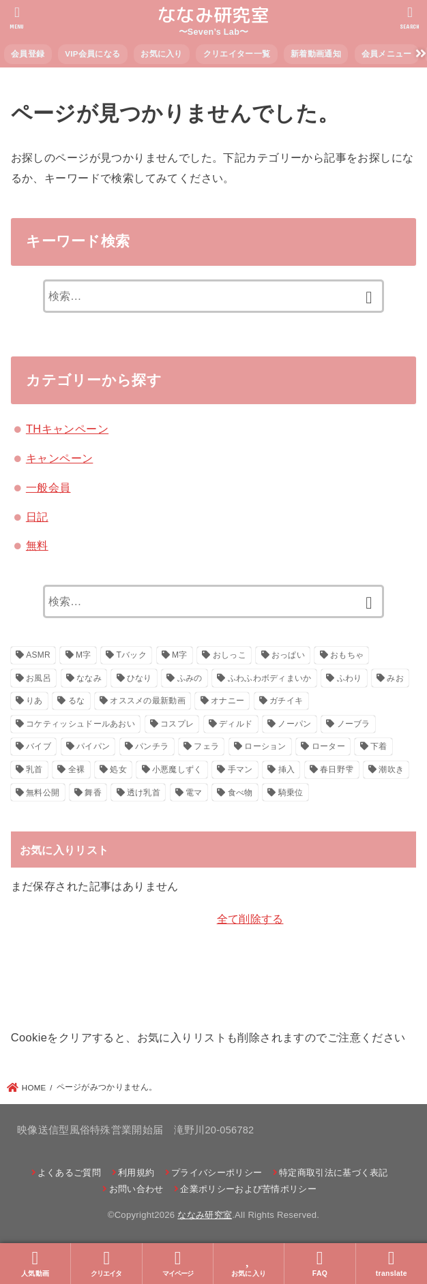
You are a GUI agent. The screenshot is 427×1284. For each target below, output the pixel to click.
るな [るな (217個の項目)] (76, 700)
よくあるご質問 (69, 1172)
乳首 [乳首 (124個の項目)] (34, 769)
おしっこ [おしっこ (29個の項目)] (229, 655)
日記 (37, 516)
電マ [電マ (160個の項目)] (194, 792)
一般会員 (48, 487)
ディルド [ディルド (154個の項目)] (235, 724)
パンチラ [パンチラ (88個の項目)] (151, 746)
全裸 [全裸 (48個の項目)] (76, 769)
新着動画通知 (316, 54)
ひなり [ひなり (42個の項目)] (139, 678)
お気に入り (162, 54)
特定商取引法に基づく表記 (333, 1172)
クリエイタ (106, 1263)
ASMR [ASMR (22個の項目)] (38, 655)
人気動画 (35, 1263)
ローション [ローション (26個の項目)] (265, 746)
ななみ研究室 (213, 15)
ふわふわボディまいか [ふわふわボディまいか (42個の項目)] (270, 678)
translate (391, 1263)
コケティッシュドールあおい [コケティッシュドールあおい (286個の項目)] (80, 724)
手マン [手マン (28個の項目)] (240, 769)
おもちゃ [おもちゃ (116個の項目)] (347, 655)
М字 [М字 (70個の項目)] (180, 655)
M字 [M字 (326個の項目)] (83, 655)
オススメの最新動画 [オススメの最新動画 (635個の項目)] (148, 700)
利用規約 (136, 1172)
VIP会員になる (92, 54)
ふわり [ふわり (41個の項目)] (349, 678)
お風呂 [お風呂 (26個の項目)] (38, 678)
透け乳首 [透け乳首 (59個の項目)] (143, 792)
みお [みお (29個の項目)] (395, 678)
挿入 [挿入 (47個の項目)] (286, 769)
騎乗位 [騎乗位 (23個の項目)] (291, 792)
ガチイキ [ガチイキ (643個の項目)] (286, 700)
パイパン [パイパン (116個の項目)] (93, 746)
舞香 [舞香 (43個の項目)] (93, 792)
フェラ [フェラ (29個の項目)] (206, 746)
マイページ (177, 1263)
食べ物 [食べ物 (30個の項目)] (240, 792)
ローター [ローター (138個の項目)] (328, 746)
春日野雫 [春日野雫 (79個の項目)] (336, 769)
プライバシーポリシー (216, 1172)
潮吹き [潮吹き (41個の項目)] (391, 769)
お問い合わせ (136, 1189)
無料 (37, 545)
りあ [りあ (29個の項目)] (34, 700)
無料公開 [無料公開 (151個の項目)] (42, 792)
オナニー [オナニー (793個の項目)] (227, 700)
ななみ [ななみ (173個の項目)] (89, 678)
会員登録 (27, 54)
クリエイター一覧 (236, 54)
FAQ (319, 1263)
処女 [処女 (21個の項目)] (118, 769)
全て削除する (250, 919)
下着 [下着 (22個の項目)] (378, 746)
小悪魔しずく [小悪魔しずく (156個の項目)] (177, 769)
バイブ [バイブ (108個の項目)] (38, 746)
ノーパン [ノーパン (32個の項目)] (294, 724)
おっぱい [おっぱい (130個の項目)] (288, 655)
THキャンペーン (67, 429)
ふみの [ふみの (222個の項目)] (190, 678)
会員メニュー (387, 54)
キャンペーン (59, 458)
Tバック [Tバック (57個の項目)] (132, 655)
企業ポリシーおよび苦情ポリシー (248, 1189)
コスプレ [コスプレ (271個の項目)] (177, 724)
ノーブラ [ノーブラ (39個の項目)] (353, 724)
